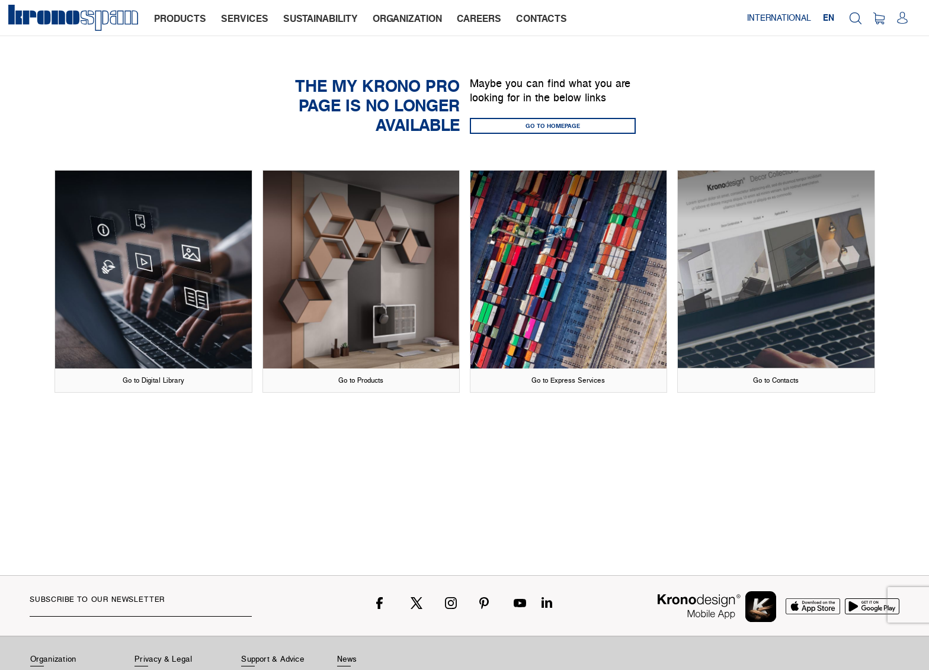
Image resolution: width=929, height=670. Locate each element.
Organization (53, 659)
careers (479, 18)
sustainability (320, 18)
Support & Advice (273, 659)
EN (828, 17)
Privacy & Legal (163, 659)
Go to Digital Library (153, 380)
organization (407, 18)
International (779, 17)
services (244, 18)
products (180, 18)
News (347, 659)
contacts (541, 18)
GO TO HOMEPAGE (553, 125)
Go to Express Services (568, 380)
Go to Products (360, 380)
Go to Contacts (776, 380)
